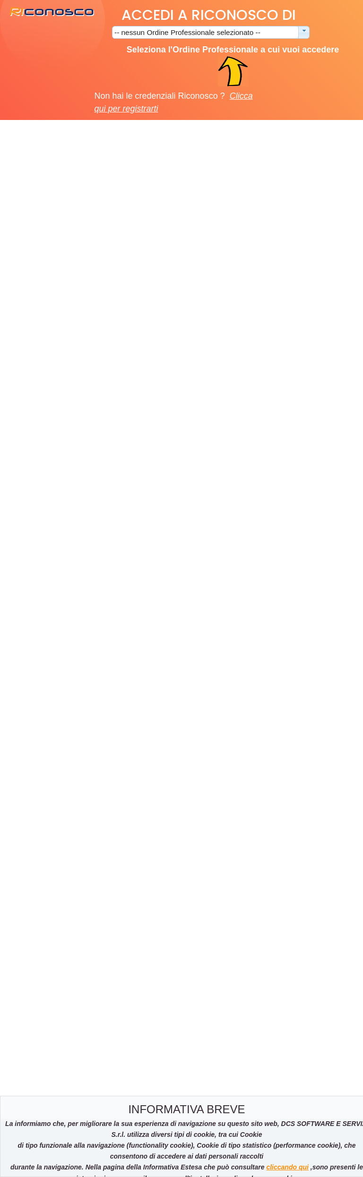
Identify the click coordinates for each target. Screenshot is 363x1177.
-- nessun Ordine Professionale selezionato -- (187, 32)
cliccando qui (287, 1167)
